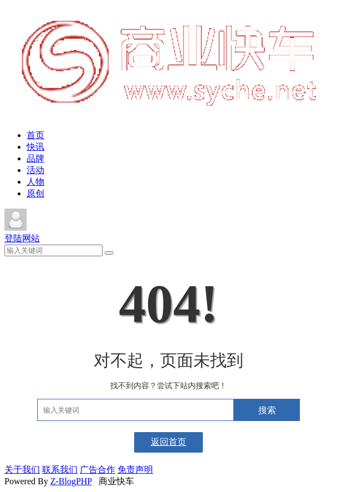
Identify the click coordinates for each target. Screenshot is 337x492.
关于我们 (22, 469)
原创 (35, 193)
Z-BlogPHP (71, 481)
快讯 (35, 146)
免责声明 (135, 469)
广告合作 (97, 469)
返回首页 (168, 442)
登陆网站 (22, 238)
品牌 (35, 158)
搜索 (267, 410)
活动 (35, 170)
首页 (35, 135)
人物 (35, 181)
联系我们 (60, 469)
